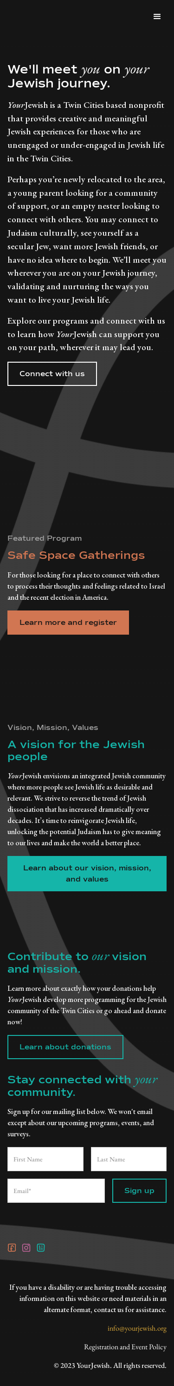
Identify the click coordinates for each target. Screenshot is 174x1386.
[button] (157, 16)
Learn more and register (68, 622)
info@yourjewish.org (137, 1328)
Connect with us (52, 374)
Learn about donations (65, 1047)
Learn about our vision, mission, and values (87, 873)
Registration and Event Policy (125, 1347)
